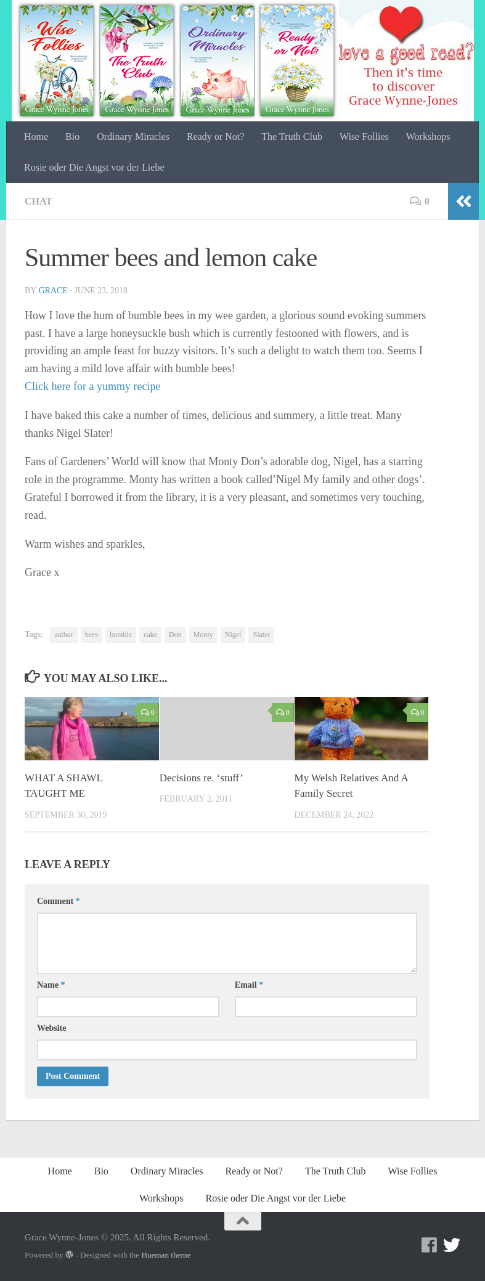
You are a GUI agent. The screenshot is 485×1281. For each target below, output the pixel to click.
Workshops (428, 136)
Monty (203, 634)
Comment (58, 901)
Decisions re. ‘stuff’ (201, 778)
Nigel (233, 634)
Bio (72, 136)
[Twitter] (451, 1245)
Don (175, 634)
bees (91, 634)
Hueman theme (165, 1254)
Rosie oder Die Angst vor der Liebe (94, 167)
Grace (52, 290)
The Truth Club (291, 136)
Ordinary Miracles (133, 136)
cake (150, 634)
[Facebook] (429, 1245)
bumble (121, 634)
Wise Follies (364, 136)
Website (51, 1028)
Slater (261, 634)
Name (51, 985)
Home (36, 136)
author (63, 634)
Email (249, 985)
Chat (38, 201)
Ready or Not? (215, 136)
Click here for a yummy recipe (92, 386)
